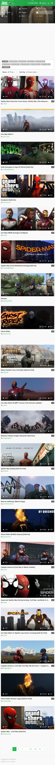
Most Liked (28, 72)
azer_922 (6, 136)
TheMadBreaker (8, 169)
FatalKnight (7, 701)
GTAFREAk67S (8, 504)
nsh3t (5, 104)
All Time (8, 72)
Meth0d (5, 372)
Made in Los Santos (8, 761)
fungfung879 (7, 438)
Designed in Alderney (8, 759)
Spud (5, 602)
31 (40, 749)
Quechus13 (7, 202)
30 (35, 749)
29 (30, 749)
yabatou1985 (7, 301)
